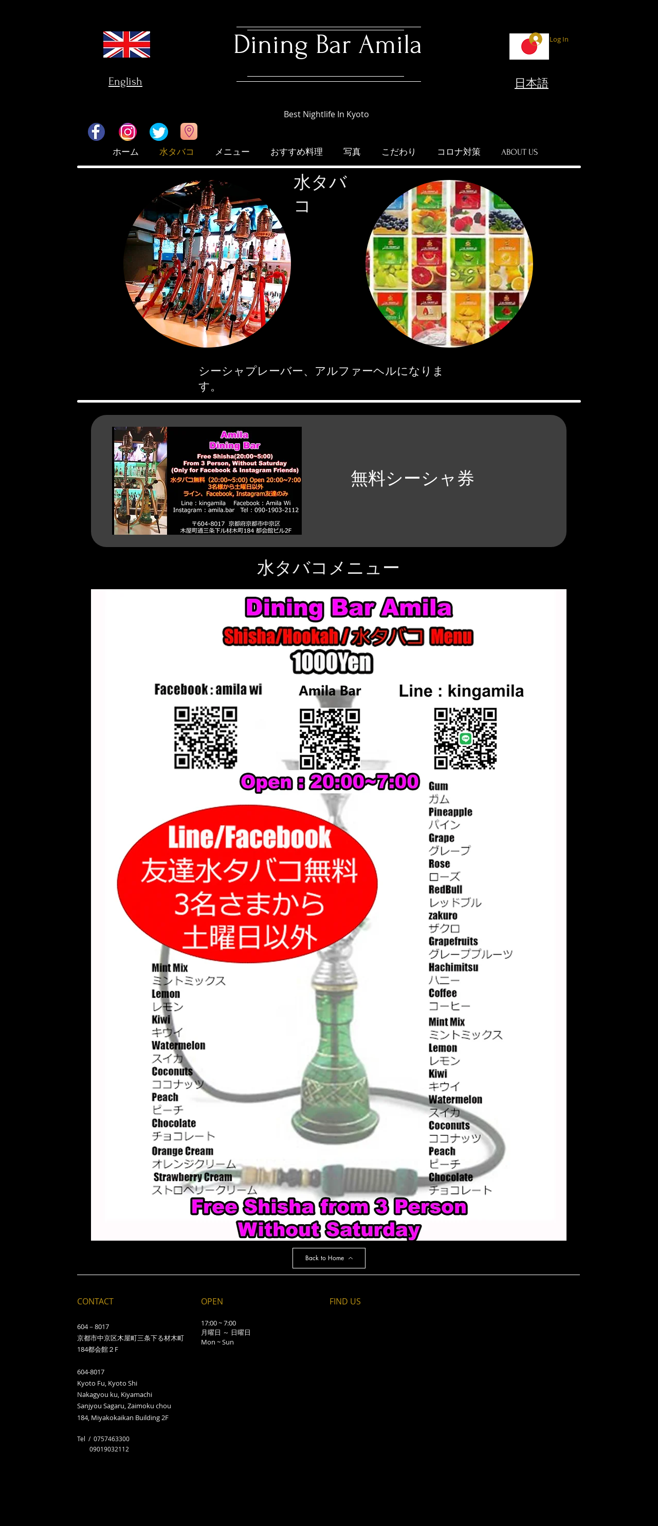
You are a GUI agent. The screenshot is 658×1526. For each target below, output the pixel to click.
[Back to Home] (329, 1258)
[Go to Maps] (188, 131)
